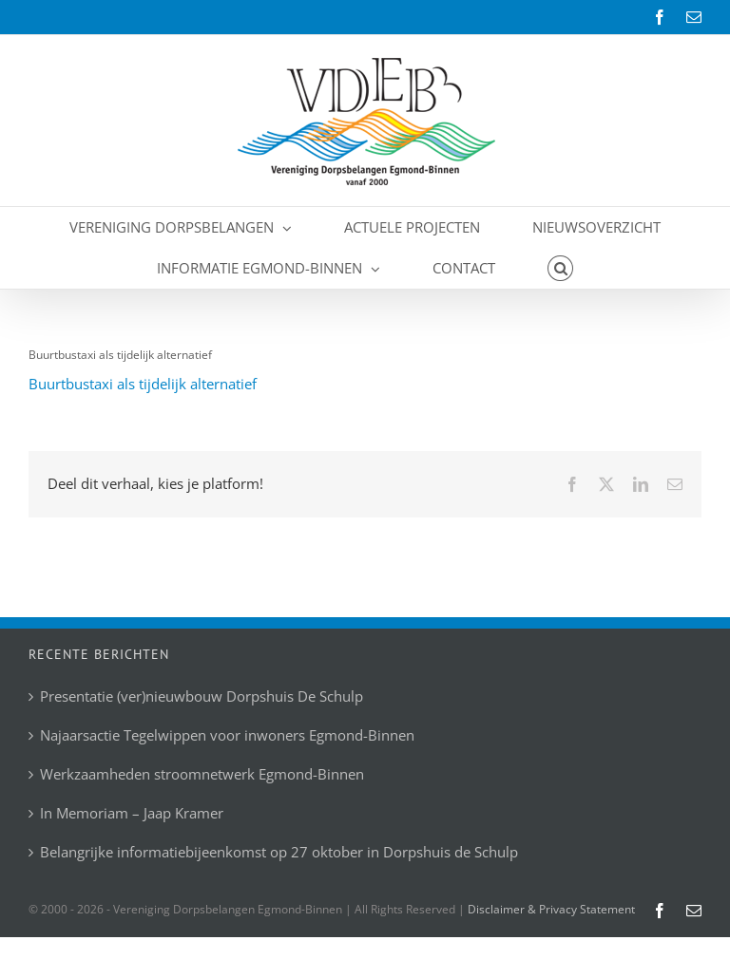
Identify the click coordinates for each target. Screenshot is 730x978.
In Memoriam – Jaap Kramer (131, 813)
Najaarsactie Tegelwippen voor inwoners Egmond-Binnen (227, 735)
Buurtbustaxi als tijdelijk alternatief (143, 383)
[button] (561, 268)
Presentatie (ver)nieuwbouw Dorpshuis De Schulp (201, 696)
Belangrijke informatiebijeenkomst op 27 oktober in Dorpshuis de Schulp (279, 852)
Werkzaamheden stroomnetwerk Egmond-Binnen (202, 774)
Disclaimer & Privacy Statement (551, 909)
